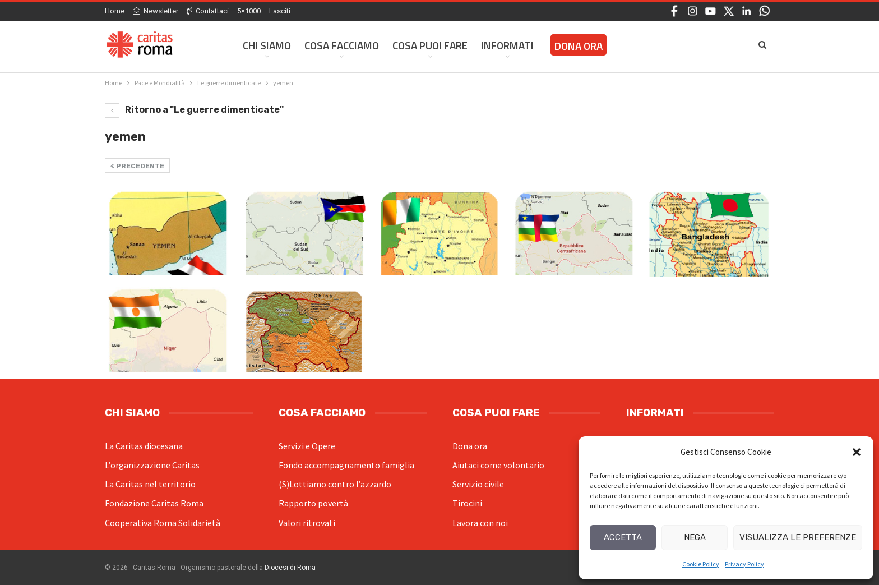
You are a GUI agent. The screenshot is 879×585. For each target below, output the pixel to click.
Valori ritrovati (307, 522)
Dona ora (469, 446)
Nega (695, 537)
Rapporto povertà (313, 503)
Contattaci (208, 11)
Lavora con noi (480, 522)
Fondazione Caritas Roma (154, 503)
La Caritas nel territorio (150, 484)
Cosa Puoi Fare (430, 45)
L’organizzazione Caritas (152, 465)
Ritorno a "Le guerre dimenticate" (194, 109)
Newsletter (155, 11)
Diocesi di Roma (290, 568)
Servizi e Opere (307, 446)
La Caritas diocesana (144, 446)
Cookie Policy (700, 564)
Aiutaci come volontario (498, 465)
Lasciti (279, 11)
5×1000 (249, 11)
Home (114, 11)
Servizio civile (478, 484)
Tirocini (467, 503)
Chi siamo (267, 45)
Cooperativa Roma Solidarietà (162, 522)
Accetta (623, 537)
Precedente (137, 166)
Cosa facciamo (341, 45)
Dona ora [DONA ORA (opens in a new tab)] (578, 46)
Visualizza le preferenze (797, 537)
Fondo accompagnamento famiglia (346, 465)
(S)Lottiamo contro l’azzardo (335, 484)
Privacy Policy (744, 564)
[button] (856, 452)
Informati (507, 45)
